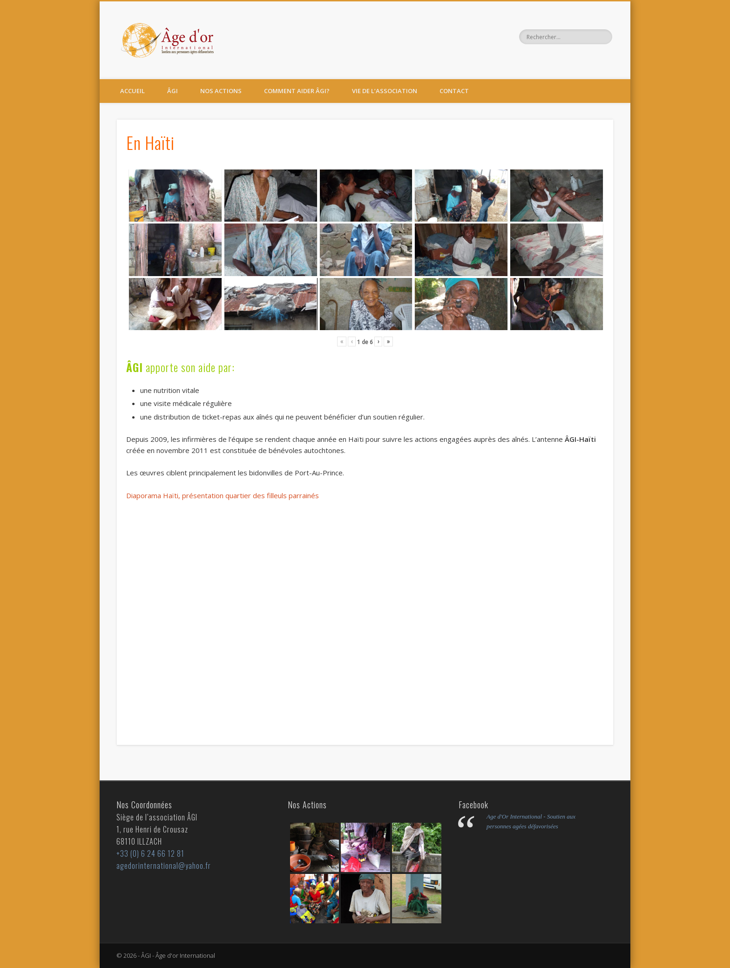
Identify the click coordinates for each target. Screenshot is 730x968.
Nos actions (221, 91)
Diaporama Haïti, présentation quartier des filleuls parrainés (222, 495)
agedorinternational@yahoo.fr (163, 865)
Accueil (132, 91)
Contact (454, 91)
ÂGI (172, 91)
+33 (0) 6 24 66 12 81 (150, 853)
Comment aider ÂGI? (297, 91)
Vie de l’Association (384, 91)
